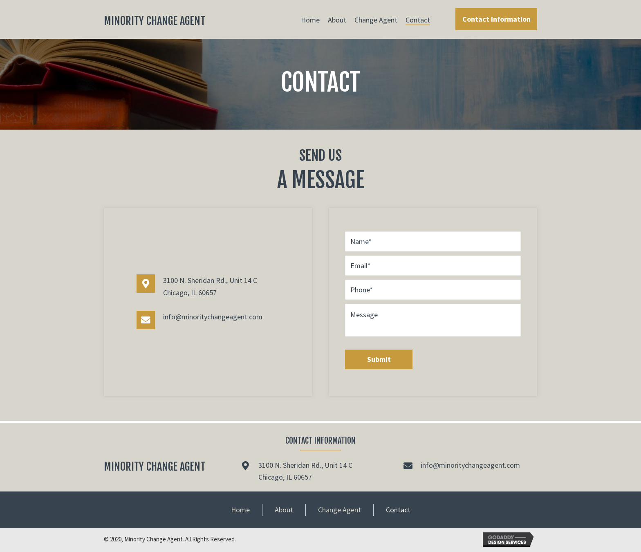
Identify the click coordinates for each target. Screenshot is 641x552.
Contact (398, 509)
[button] (496, 19)
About (284, 509)
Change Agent (339, 509)
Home (240, 509)
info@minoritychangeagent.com (212, 316)
